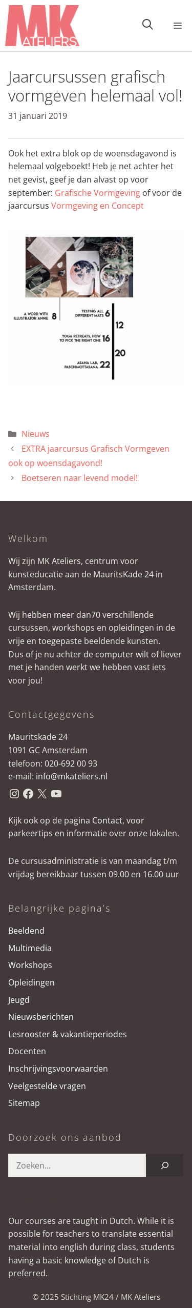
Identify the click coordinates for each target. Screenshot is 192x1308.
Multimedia (30, 948)
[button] (147, 26)
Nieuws (36, 433)
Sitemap (24, 1103)
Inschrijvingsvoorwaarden (58, 1068)
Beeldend (26, 930)
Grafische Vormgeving (98, 192)
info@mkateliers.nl (72, 776)
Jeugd (19, 999)
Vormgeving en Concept (97, 205)
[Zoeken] (165, 1165)
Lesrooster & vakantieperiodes (67, 1034)
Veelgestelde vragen (47, 1086)
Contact (107, 820)
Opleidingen (31, 982)
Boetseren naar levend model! (80, 478)
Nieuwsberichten (41, 1016)
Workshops (30, 965)
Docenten (27, 1051)
